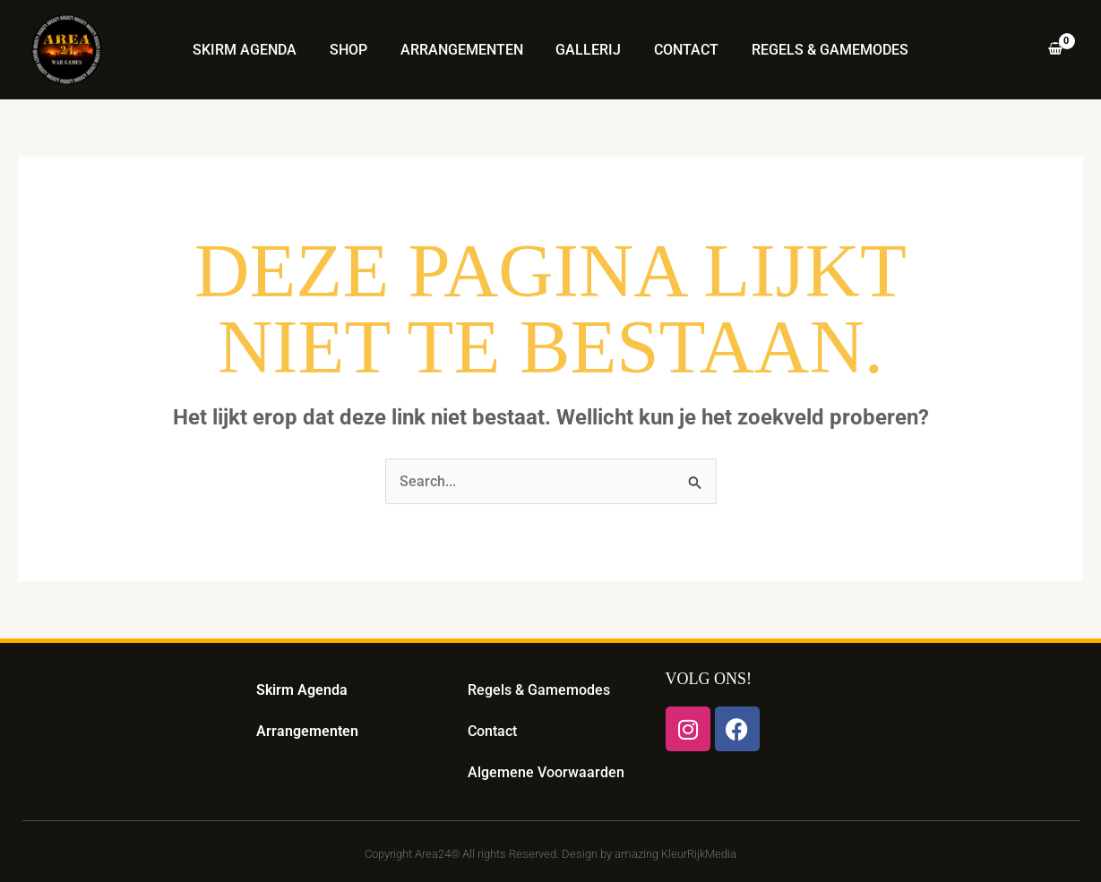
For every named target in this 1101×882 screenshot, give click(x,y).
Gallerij (586, 49)
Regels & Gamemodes (819, 49)
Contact (680, 49)
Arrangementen (463, 49)
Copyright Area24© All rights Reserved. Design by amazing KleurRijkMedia (550, 854)
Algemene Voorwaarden (546, 772)
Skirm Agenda (255, 49)
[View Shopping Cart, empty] (1055, 50)
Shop (355, 49)
